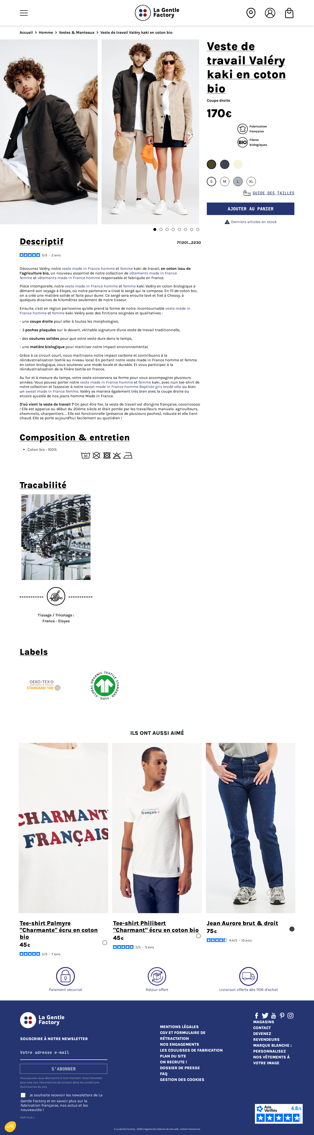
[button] (10, 1127)
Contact (262, 1027)
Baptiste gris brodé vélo (160, 386)
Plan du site (173, 1056)
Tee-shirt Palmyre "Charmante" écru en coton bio (59, 930)
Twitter (265, 1015)
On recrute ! (173, 1062)
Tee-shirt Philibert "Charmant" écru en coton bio (156, 926)
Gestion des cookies (182, 1079)
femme (126, 268)
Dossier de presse (180, 1068)
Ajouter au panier (251, 209)
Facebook (256, 1015)
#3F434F (224, 164)
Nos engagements (179, 1044)
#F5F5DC (238, 164)
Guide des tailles (273, 193)
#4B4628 (211, 164)
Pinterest (282, 1015)
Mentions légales (179, 1026)
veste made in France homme (88, 268)
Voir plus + (27, 1117)
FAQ (164, 1073)
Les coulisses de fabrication (191, 1050)
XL (251, 181)
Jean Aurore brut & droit (242, 923)
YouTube (273, 1015)
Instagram (290, 1015)
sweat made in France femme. (52, 391)
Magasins (263, 1022)
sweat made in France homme (111, 386)
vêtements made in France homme (69, 277)
